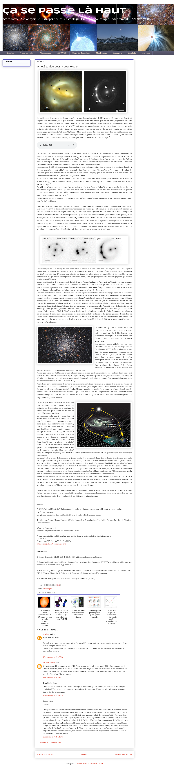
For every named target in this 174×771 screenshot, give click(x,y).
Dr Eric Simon (49, 663)
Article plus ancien (123, 754)
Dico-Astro (117, 53)
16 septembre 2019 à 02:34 (53, 657)
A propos (146, 53)
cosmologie (47, 589)
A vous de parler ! (27, 53)
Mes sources (45, 53)
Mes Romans (101, 53)
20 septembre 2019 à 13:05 (53, 737)
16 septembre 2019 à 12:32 (53, 678)
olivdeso (46, 634)
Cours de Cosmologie (81, 53)
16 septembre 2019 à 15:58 (53, 695)
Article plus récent (45, 754)
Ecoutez (10, 53)
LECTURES (62, 53)
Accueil (84, 754)
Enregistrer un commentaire (50, 742)
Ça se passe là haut (64, 11)
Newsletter (132, 53)
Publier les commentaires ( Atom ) (90, 764)
